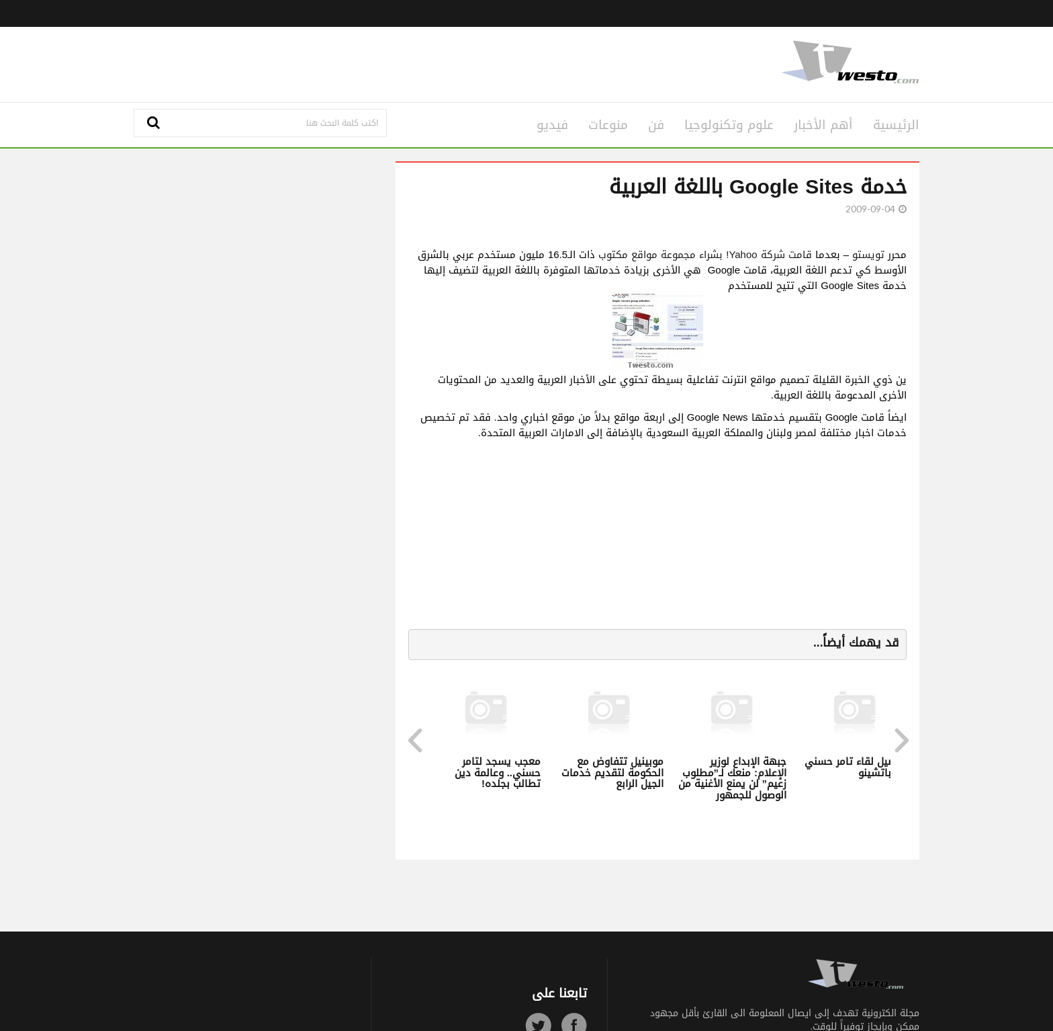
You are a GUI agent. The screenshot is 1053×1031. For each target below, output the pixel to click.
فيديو (552, 125)
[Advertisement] (393, 62)
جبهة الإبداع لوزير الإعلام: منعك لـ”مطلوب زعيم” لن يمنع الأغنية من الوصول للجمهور (732, 778)
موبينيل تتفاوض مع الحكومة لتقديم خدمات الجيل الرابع (612, 772)
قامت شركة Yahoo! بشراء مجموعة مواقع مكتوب (704, 254)
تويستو (868, 254)
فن (656, 125)
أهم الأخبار (823, 125)
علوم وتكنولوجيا (729, 125)
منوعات (608, 125)
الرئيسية (896, 125)
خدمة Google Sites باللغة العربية (758, 187)
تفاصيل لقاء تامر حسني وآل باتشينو (857, 767)
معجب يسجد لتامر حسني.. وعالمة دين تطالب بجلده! (498, 772)
